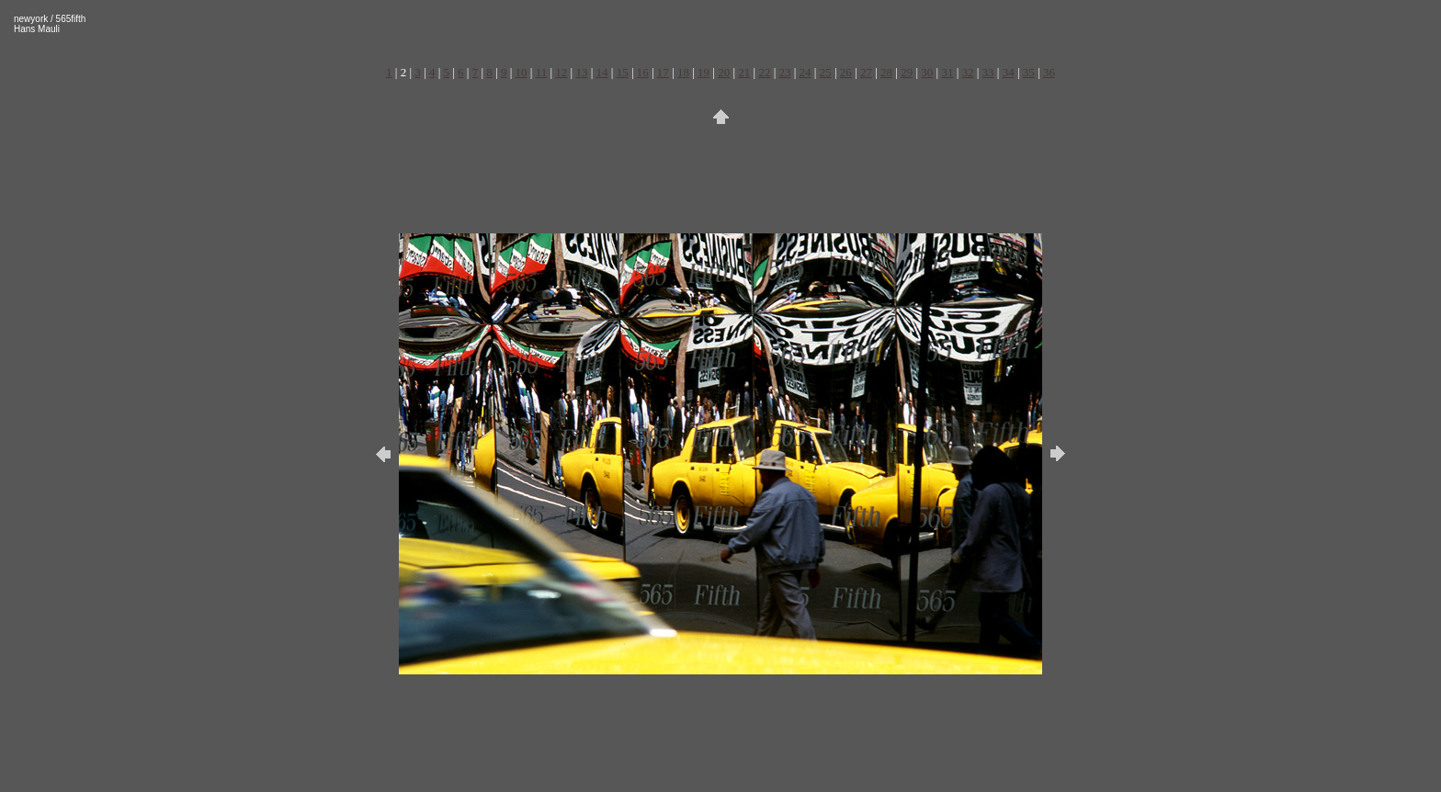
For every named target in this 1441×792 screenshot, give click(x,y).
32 (967, 72)
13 (581, 72)
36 (1049, 72)
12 (561, 72)
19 (703, 72)
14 (602, 72)
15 (623, 72)
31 (947, 72)
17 (663, 72)
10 (522, 72)
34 (1009, 72)
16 (643, 72)
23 (785, 72)
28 (886, 72)
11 (542, 72)
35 (1029, 72)
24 (805, 72)
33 (988, 72)
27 (866, 72)
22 (764, 72)
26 (846, 72)
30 (927, 72)
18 (683, 72)
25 (826, 72)
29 (907, 72)
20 (724, 72)
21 (744, 72)
